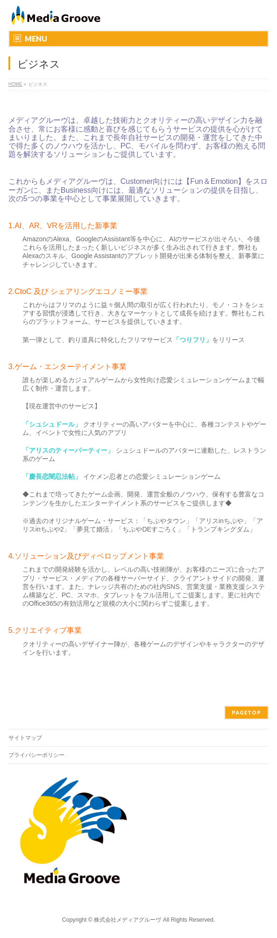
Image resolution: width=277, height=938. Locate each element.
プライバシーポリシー (36, 755)
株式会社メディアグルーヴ (127, 920)
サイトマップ (25, 738)
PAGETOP (246, 712)
